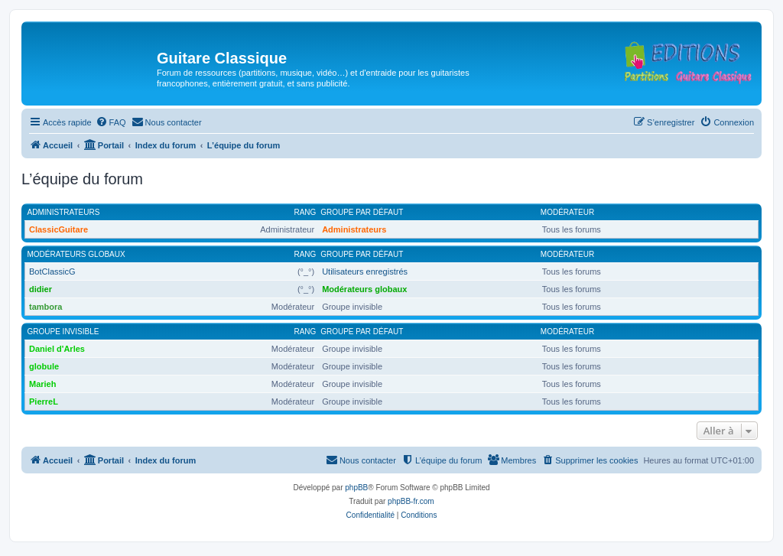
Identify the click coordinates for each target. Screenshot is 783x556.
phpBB (356, 487)
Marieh (42, 384)
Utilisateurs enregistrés (365, 271)
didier (40, 289)
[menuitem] (111, 122)
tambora (45, 306)
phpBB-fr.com (411, 501)
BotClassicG (52, 271)
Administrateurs (64, 212)
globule (44, 366)
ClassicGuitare (58, 229)
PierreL (43, 401)
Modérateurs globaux (76, 254)
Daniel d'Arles (57, 348)
